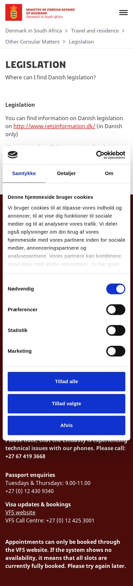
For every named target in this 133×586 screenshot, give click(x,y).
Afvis (66, 425)
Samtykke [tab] (24, 173)
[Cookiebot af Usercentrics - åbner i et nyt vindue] (96, 155)
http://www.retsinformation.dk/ (54, 126)
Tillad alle (66, 381)
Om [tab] (109, 173)
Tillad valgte (66, 403)
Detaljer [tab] (66, 173)
